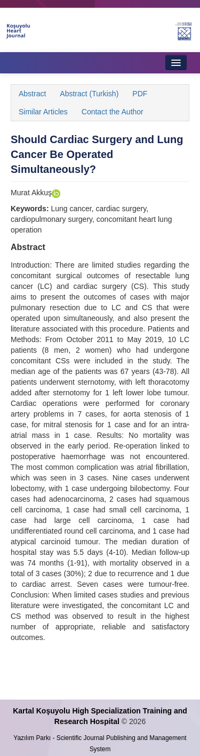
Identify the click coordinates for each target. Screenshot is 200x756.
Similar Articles (43, 111)
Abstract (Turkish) (89, 93)
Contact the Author (112, 111)
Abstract (32, 93)
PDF (139, 93)
